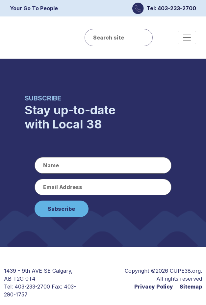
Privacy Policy (153, 286)
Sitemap (191, 286)
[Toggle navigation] (187, 37)
